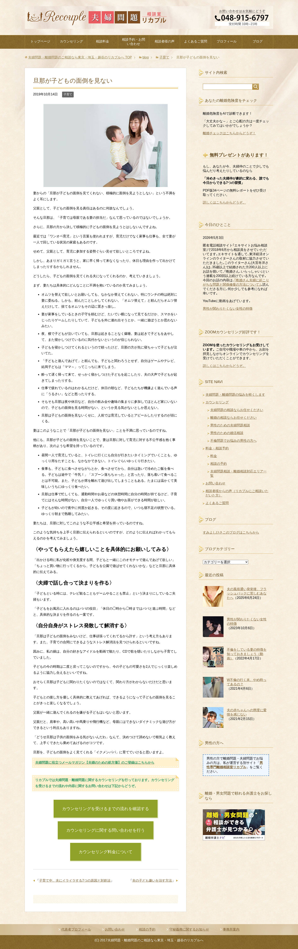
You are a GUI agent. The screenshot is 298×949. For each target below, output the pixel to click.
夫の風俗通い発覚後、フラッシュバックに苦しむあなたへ (247, 593)
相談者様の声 (164, 41)
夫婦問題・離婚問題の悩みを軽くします (235, 394)
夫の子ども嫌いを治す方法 (152, 880)
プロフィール (227, 41)
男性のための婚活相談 (226, 433)
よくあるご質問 (195, 41)
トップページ (40, 41)
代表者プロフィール (76, 929)
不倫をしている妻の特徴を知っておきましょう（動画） (247, 654)
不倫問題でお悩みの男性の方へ (233, 440)
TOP (80, 57)
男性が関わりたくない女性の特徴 (227, 308)
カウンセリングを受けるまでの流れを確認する (105, 808)
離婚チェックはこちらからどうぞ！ (229, 133)
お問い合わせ (215, 483)
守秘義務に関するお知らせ (189, 929)
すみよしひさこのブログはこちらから (231, 532)
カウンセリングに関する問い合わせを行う (105, 830)
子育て (68, 94)
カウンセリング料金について (105, 851)
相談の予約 (218, 463)
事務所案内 (231, 929)
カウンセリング (71, 41)
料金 (213, 456)
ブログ (258, 41)
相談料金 (102, 41)
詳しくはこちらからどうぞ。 (224, 202)
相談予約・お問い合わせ (133, 42)
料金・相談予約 (217, 448)
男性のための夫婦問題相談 (230, 425)
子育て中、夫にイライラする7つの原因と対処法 (75, 880)
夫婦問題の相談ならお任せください (236, 410)
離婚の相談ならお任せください (233, 417)
